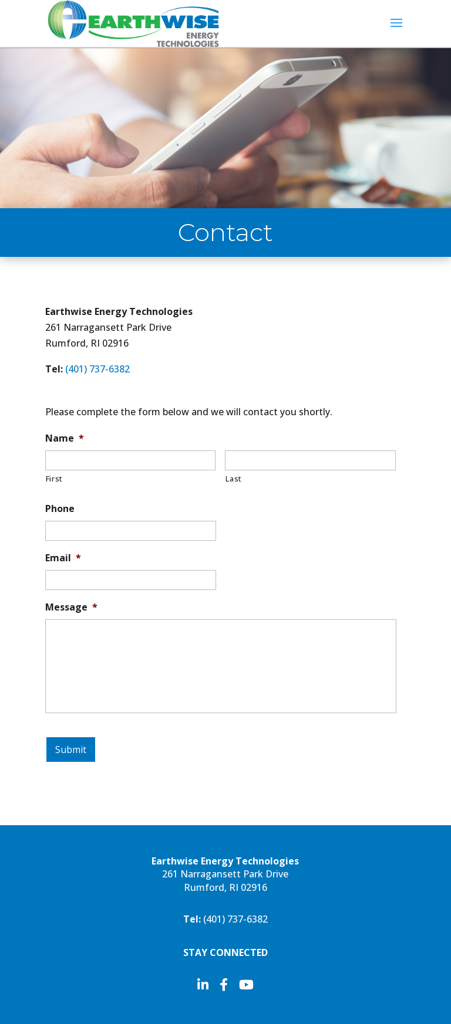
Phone (60, 509)
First (54, 478)
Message (71, 607)
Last (234, 478)
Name (64, 438)
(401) (97, 368)
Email (63, 558)
